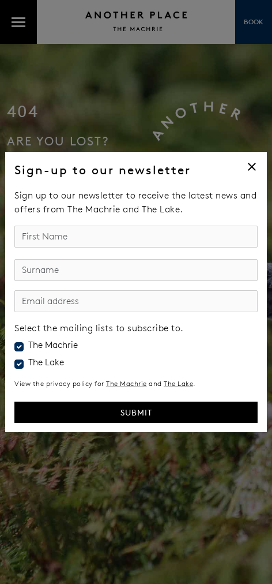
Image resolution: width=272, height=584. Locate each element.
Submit (136, 412)
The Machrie (53, 345)
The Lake (46, 362)
